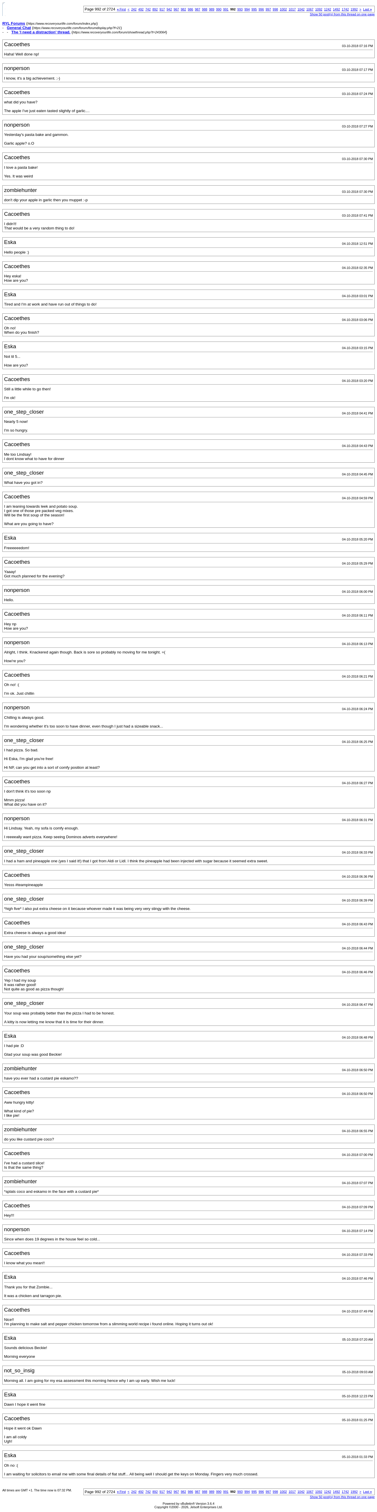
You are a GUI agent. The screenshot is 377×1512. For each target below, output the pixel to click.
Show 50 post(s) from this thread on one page (342, 14)
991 (225, 9)
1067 (309, 9)
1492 (336, 9)
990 (218, 9)
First (121, 9)
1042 (300, 9)
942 (169, 9)
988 (204, 9)
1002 (283, 9)
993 (240, 9)
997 (268, 9)
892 (155, 9)
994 (246, 9)
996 (261, 9)
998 (275, 9)
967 (176, 9)
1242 (327, 9)
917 (162, 9)
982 (183, 9)
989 (211, 9)
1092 (318, 9)
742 (147, 9)
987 (197, 9)
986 (190, 9)
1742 (345, 9)
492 (140, 9)
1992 (354, 9)
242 (134, 9)
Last (367, 9)
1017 (292, 9)
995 (254, 9)
